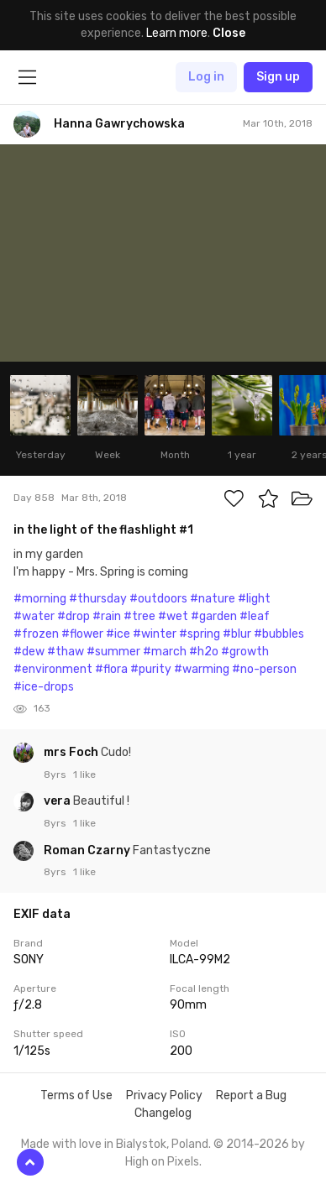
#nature (212, 599)
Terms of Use (76, 1095)
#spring (199, 634)
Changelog (163, 1113)
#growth (245, 651)
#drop (73, 616)
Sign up (278, 77)
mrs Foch (72, 752)
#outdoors (158, 599)
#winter (154, 634)
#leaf (254, 616)
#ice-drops (43, 687)
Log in (206, 77)
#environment (52, 669)
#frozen (36, 634)
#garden (214, 616)
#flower (82, 634)
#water (34, 616)
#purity (150, 669)
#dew (29, 651)
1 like (84, 774)
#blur (237, 634)
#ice (118, 634)
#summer (113, 651)
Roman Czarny (88, 850)
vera (58, 801)
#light (254, 599)
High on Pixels (162, 1162)
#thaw (65, 651)
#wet (173, 616)
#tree (139, 616)
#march (165, 651)
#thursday (98, 599)
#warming (201, 669)
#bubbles (279, 634)
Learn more (177, 33)
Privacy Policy (164, 1095)
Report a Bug (251, 1095)
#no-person (264, 669)
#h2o (203, 651)
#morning (39, 599)
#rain (106, 616)
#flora (111, 669)
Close (229, 33)
